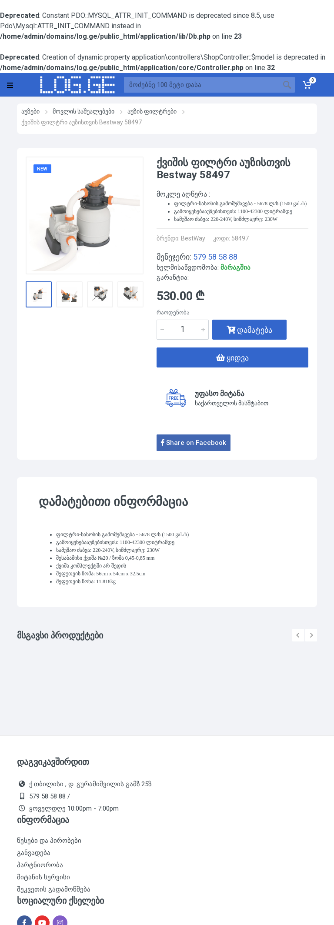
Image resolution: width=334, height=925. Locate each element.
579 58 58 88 (215, 256)
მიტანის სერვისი (43, 877)
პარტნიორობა (40, 865)
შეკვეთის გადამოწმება (53, 889)
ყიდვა (232, 357)
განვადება (33, 853)
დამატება (249, 329)
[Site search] (201, 85)
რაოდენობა (173, 312)
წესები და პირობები (49, 841)
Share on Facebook (193, 443)
